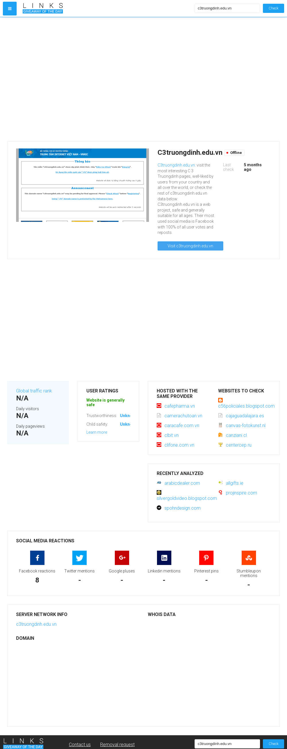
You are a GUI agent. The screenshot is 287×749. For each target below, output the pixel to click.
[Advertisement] (58, 79)
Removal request (117, 744)
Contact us (80, 744)
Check (273, 8)
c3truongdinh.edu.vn (36, 624)
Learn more (96, 432)
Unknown (128, 415)
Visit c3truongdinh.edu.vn (190, 246)
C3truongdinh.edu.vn (176, 165)
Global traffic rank (34, 391)
